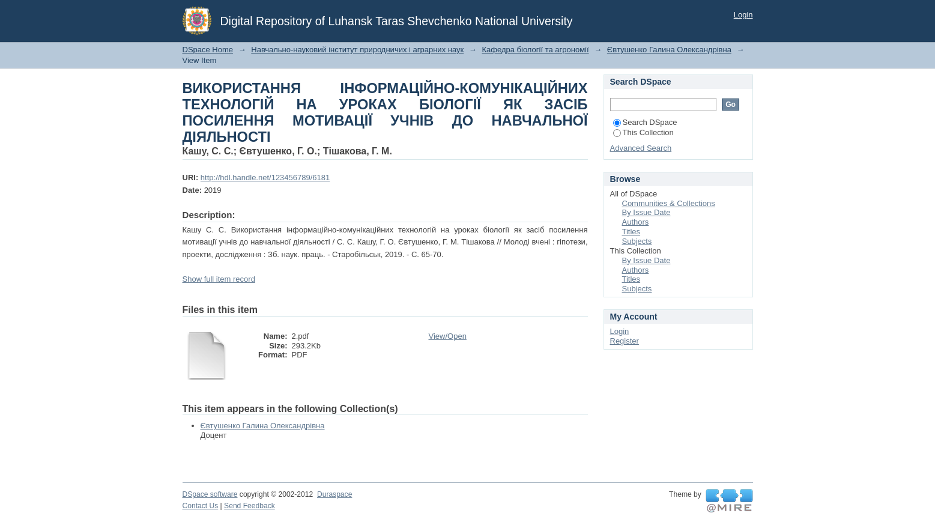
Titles (631, 231)
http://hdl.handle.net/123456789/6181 (265, 177)
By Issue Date (646, 212)
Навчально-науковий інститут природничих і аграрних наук (357, 49)
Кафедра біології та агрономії (535, 49)
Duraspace (334, 494)
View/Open (448, 336)
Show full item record (219, 279)
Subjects (637, 241)
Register (624, 340)
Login (743, 14)
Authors (635, 221)
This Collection (643, 132)
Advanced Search (641, 148)
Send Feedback (249, 506)
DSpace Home (208, 49)
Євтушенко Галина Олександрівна (669, 49)
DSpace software (210, 494)
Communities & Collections (668, 203)
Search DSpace (645, 122)
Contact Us (201, 506)
